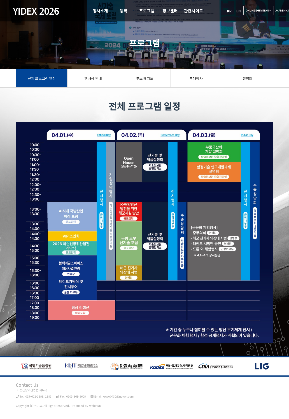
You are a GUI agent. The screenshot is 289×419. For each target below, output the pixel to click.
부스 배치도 (144, 78)
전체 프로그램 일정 (42, 78)
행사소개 (100, 11)
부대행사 (196, 78)
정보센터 (170, 11)
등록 (123, 11)
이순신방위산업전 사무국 (31, 390)
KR (229, 11)
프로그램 (146, 11)
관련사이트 (193, 11)
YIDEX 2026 (36, 11)
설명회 (247, 78)
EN (238, 11)
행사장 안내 (93, 78)
